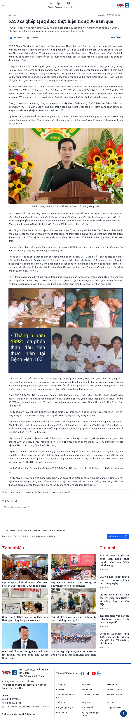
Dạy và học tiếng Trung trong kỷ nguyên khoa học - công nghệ (114, 580)
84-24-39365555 (13, 699)
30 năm (27, 492)
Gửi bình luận (118, 536)
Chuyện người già (64, 707)
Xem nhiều (111, 685)
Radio (50, 5)
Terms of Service (55, 530)
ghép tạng (15, 492)
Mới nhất (85, 685)
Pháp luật (85, 702)
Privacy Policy (41, 530)
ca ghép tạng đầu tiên (61, 492)
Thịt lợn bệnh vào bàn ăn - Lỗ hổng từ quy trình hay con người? (114, 619)
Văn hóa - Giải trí (114, 695)
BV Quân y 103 (41, 492)
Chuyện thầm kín (114, 707)
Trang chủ (61, 685)
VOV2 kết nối (87, 707)
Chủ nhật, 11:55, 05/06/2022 (110, 15)
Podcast (58, 5)
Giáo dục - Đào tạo (90, 695)
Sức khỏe (12, 15)
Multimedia (68, 5)
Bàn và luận (86, 690)
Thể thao (60, 702)
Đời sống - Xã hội (114, 690)
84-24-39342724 (13, 703)
